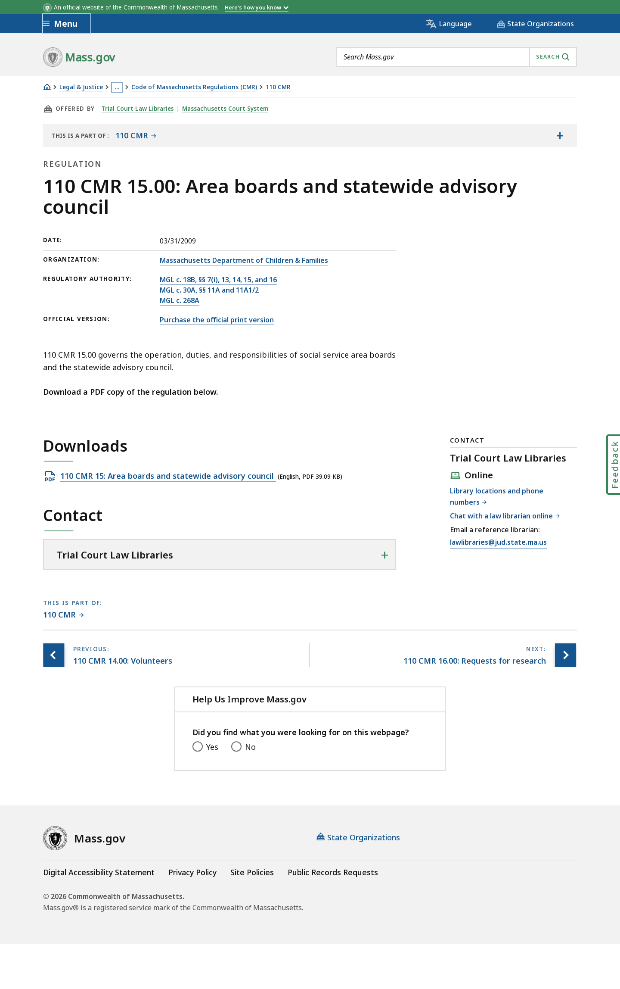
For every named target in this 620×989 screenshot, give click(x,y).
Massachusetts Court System (226, 108)
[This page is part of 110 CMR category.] (63, 615)
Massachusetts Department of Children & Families (244, 260)
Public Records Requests (333, 872)
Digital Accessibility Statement (99, 872)
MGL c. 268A (179, 300)
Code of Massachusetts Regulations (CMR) (194, 87)
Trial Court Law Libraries (138, 108)
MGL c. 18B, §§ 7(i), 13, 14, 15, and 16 (218, 279)
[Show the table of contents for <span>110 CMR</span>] (559, 135)
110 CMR (278, 87)
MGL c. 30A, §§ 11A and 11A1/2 (209, 290)
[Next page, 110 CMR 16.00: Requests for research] (565, 655)
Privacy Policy (192, 872)
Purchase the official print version (217, 319)
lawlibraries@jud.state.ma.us (498, 543)
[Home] (47, 87)
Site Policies (252, 872)
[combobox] (456, 57)
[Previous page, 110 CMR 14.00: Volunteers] (54, 655)
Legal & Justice (81, 87)
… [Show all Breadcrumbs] (117, 87)
